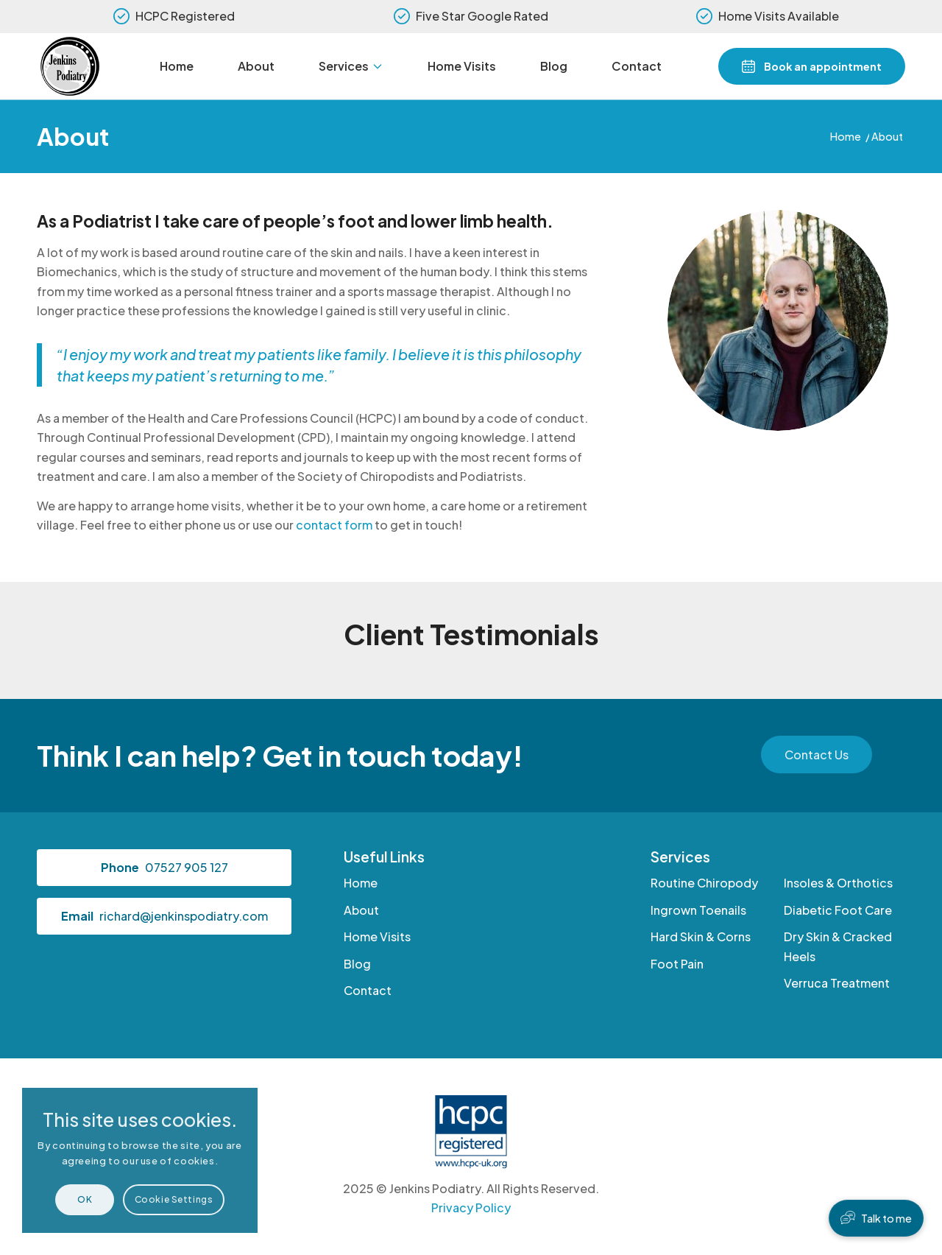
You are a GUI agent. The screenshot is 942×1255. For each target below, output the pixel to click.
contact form (334, 524)
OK (84, 1199)
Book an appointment (823, 66)
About (73, 136)
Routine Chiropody (704, 882)
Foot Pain (677, 963)
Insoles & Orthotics (838, 882)
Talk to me (886, 1218)
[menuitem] (177, 66)
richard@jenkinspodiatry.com (183, 916)
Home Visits (377, 936)
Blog (357, 963)
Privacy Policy (471, 1207)
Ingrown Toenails (698, 910)
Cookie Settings (174, 1199)
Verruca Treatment (837, 983)
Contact (368, 990)
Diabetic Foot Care (838, 910)
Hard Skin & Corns (701, 936)
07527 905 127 (186, 867)
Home (361, 882)
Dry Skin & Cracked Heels (838, 946)
